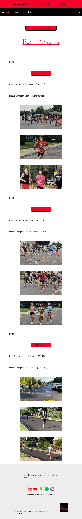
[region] (41, 4)
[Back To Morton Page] (41, 28)
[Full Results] (41, 73)
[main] (41, 41)
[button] (3, 11)
